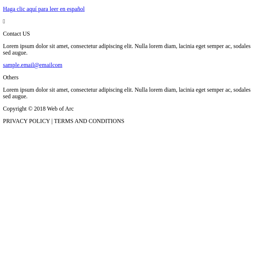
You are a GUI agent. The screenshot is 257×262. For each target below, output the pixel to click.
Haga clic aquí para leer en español (44, 9)
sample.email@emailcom (32, 65)
